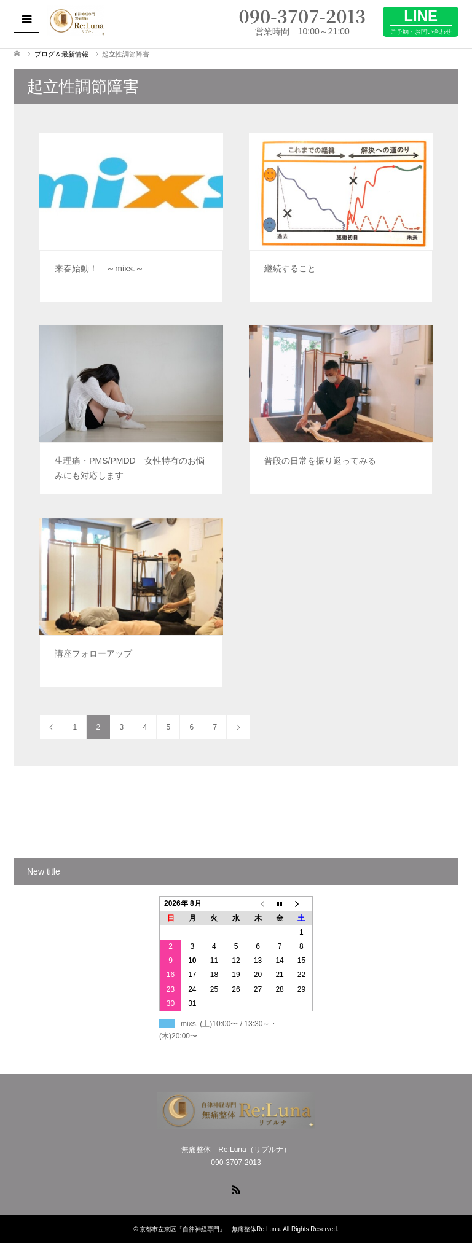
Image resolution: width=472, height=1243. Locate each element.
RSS (236, 1189)
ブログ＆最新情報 (61, 54)
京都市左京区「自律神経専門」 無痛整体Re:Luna (210, 1229)
